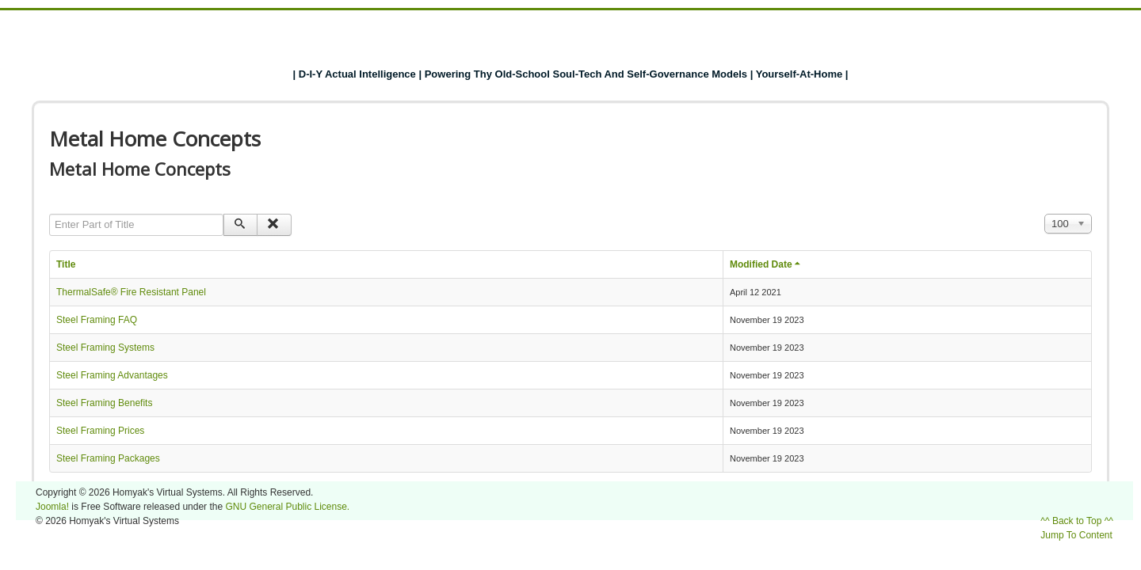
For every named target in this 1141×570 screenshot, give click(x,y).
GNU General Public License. (287, 506)
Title (65, 264)
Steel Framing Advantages (112, 375)
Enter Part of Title (49, 214)
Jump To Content (1076, 535)
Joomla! (52, 506)
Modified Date (766, 264)
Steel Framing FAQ (96, 319)
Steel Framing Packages (108, 458)
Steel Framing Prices (100, 430)
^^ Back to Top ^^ (1076, 520)
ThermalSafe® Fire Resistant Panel (131, 292)
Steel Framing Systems (105, 347)
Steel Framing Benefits (104, 402)
